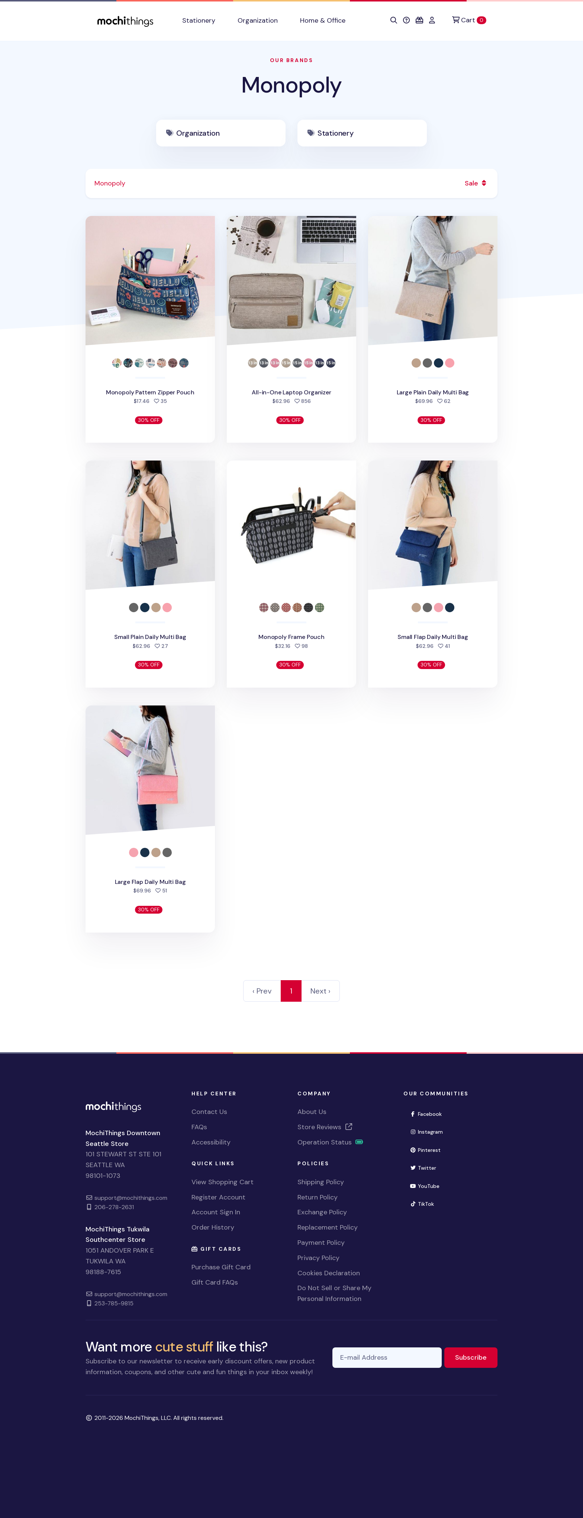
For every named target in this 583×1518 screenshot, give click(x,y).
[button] (393, 20)
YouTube (428, 1185)
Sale (477, 183)
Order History (212, 1227)
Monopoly (291, 85)
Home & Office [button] (322, 20)
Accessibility (211, 1142)
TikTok (425, 1203)
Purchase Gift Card (221, 1267)
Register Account (218, 1197)
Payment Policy (321, 1242)
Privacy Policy (318, 1257)
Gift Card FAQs (214, 1282)
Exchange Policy (322, 1212)
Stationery (336, 133)
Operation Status (330, 1142)
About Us (311, 1111)
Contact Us (209, 1111)
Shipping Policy (320, 1182)
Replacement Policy (327, 1227)
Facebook (429, 1113)
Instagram (429, 1131)
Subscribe (476, 1357)
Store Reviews (325, 1127)
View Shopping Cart (222, 1182)
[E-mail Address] (387, 1357)
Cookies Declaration (328, 1273)
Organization (198, 133)
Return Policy (317, 1197)
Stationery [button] (198, 20)
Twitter (426, 1167)
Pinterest (428, 1149)
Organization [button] (258, 20)
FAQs (199, 1127)
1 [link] (291, 991)
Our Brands (291, 60)
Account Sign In (215, 1212)
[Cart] (469, 20)
